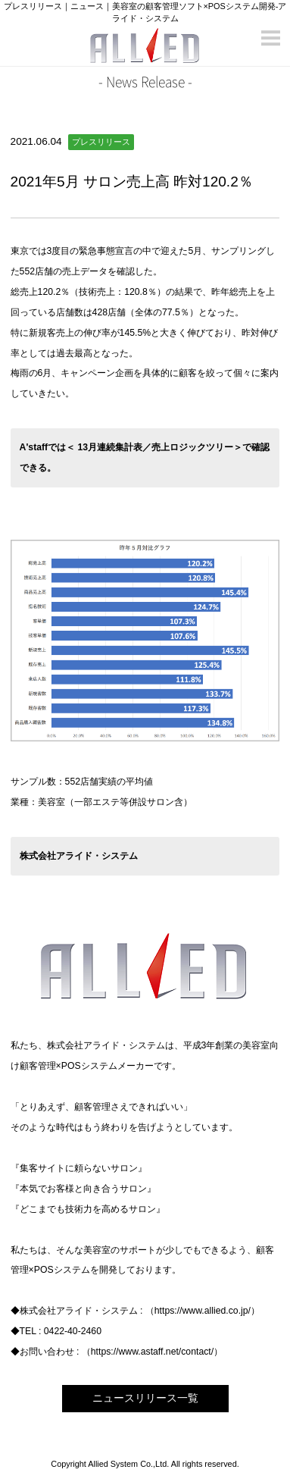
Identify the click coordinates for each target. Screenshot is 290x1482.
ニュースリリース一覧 (145, 1398)
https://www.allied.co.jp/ (202, 1310)
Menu (271, 32)
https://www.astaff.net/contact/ (152, 1351)
